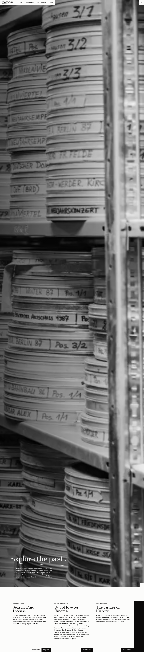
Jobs (51, 2)
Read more (36, 649)
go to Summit (127, 649)
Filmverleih (30, 2)
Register (46, 649)
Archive (19, 2)
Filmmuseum (41, 2)
